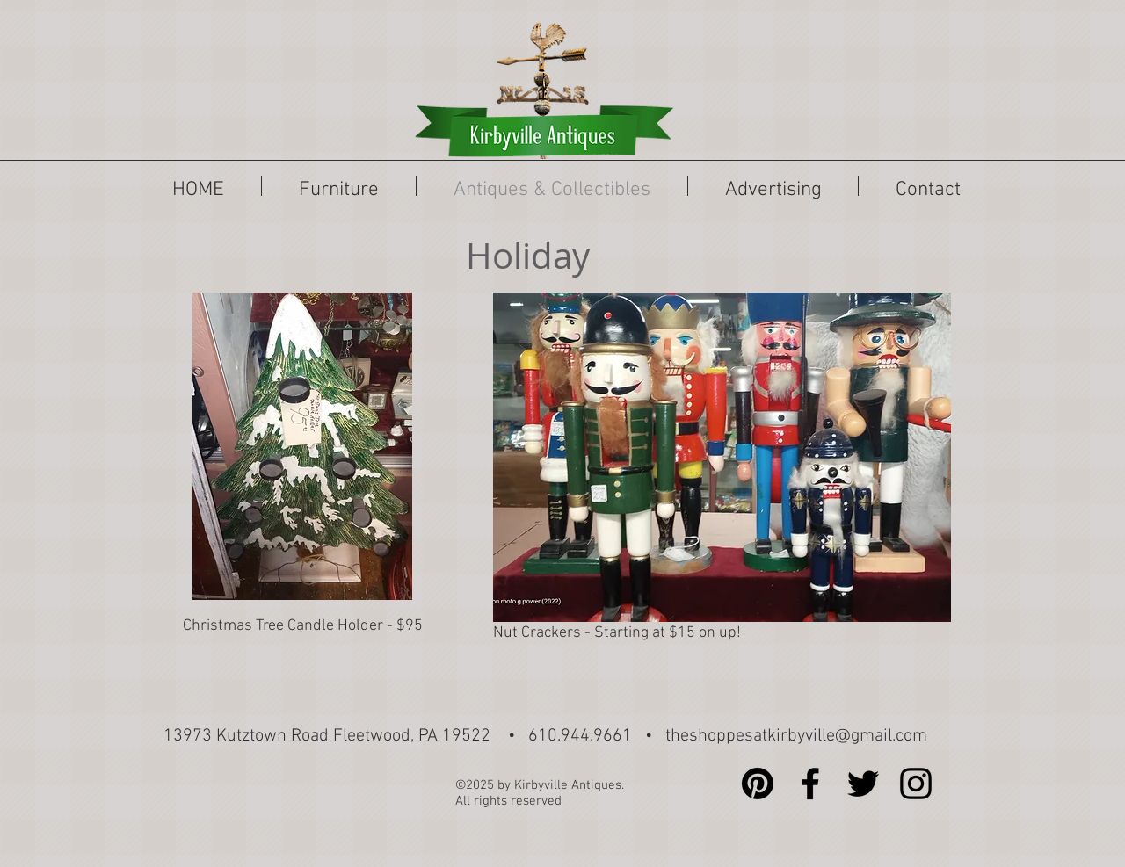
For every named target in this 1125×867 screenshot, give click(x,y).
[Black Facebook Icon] (810, 783)
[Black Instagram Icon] (916, 783)
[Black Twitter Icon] (863, 783)
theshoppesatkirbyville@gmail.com (796, 736)
